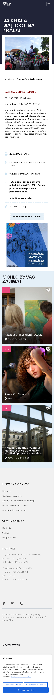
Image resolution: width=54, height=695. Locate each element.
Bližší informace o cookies (21, 677)
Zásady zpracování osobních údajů (18, 501)
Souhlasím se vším (26, 690)
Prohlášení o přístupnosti (14, 510)
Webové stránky (17, 206)
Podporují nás (9, 538)
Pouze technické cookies (35, 685)
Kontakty (6, 528)
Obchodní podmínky (12, 496)
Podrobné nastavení (13, 685)
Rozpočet (7, 491)
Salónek (6, 533)
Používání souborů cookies (15, 506)
